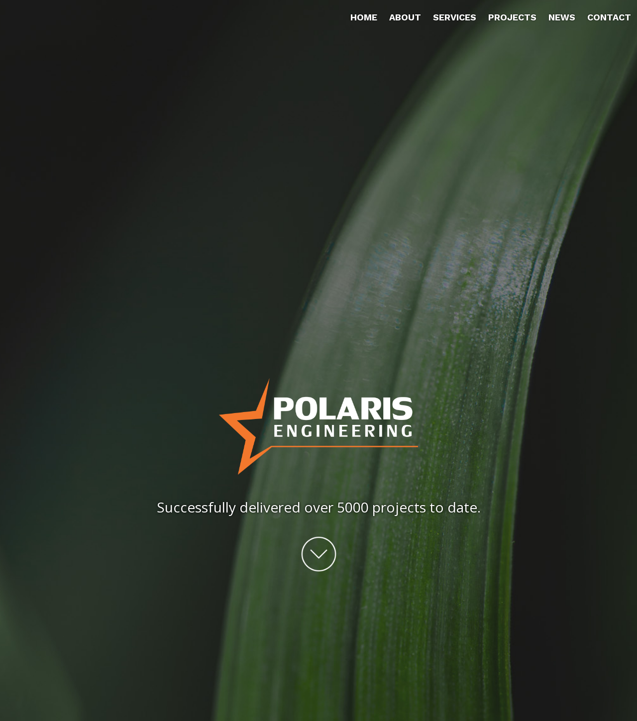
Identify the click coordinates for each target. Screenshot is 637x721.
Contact (609, 17)
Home (363, 17)
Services (454, 17)
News (561, 17)
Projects (512, 17)
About (405, 17)
